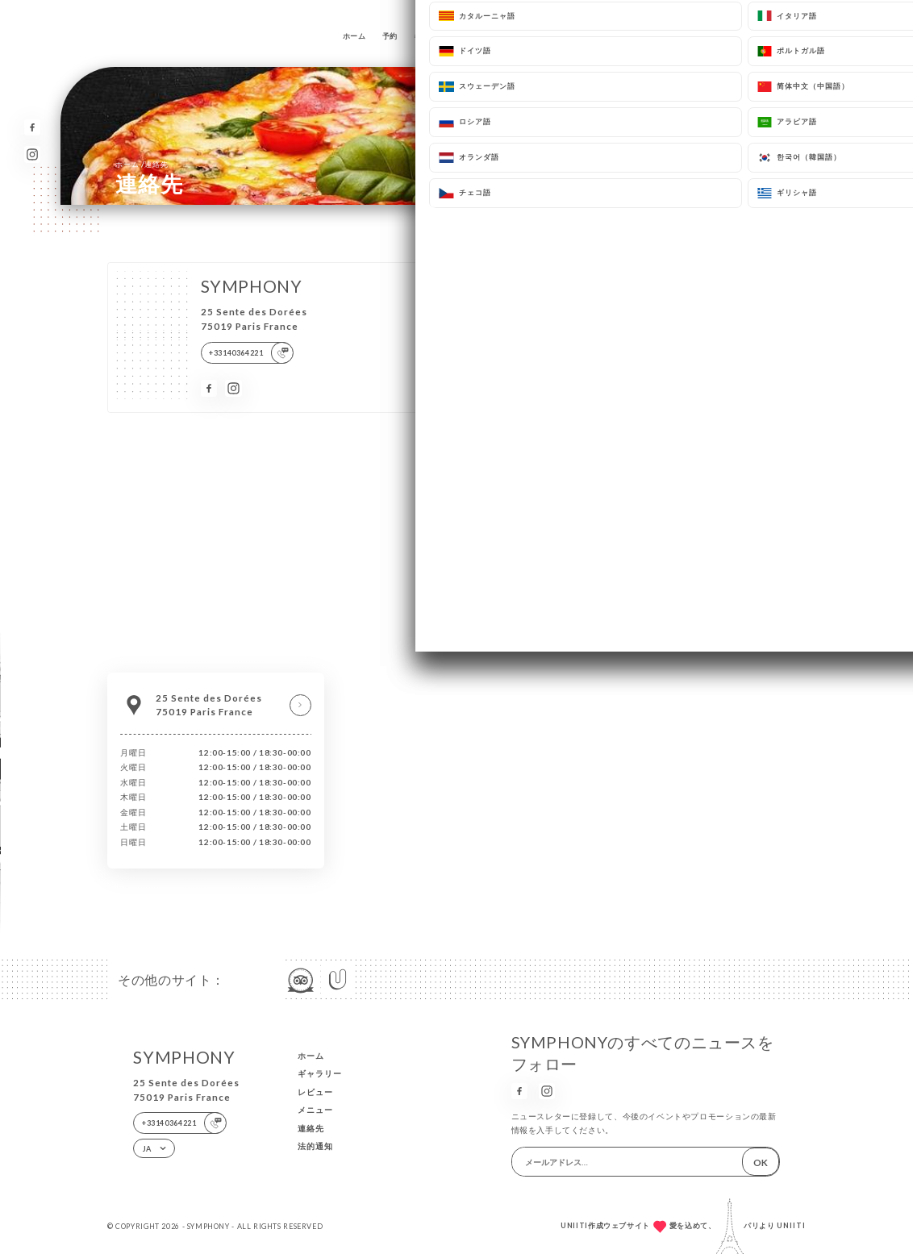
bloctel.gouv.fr (622, 567)
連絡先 (574, 35)
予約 (390, 35)
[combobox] (487, 411)
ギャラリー (433, 35)
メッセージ (478, 436)
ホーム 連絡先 (141, 164)
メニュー (531, 35)
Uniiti (791, 1225)
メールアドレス (485, 346)
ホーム (354, 35)
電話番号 (475, 391)
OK (760, 1162)
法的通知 (315, 1146)
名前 (468, 300)
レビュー (484, 35)
